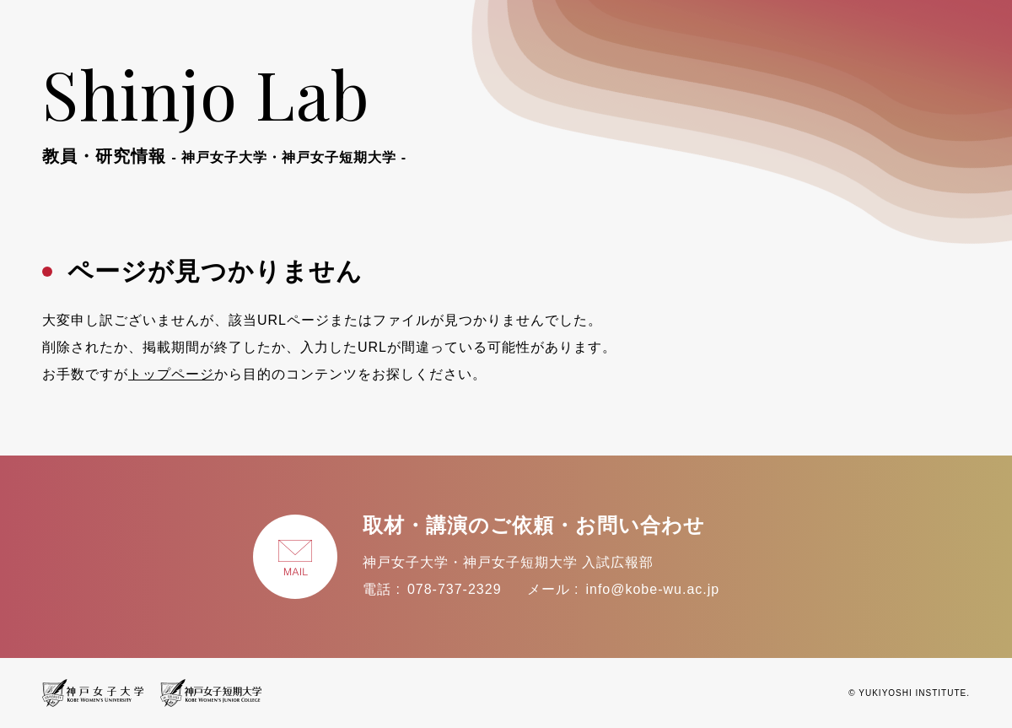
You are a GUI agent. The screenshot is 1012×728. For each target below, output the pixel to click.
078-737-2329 (454, 589)
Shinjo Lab (224, 108)
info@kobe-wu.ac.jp (652, 589)
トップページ (171, 374)
